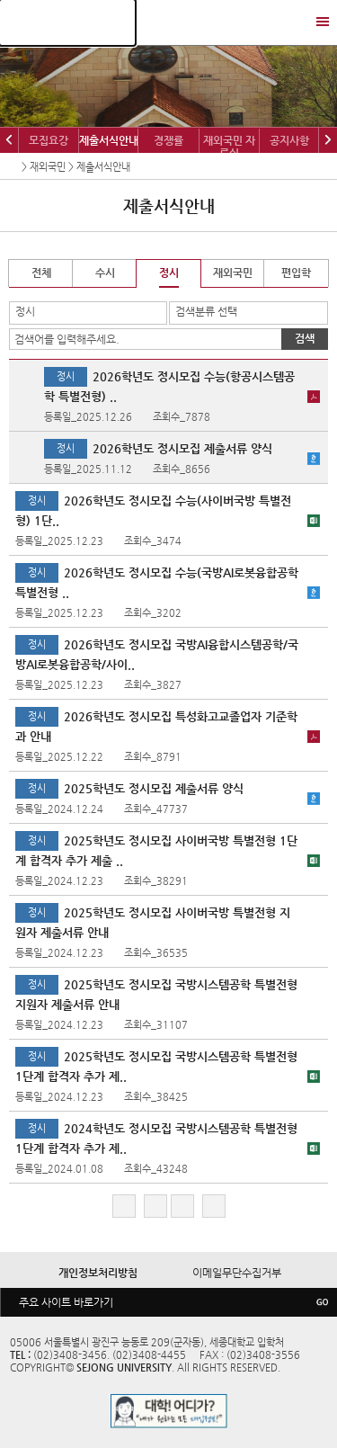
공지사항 (289, 140)
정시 (25, 311)
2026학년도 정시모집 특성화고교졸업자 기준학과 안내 (156, 726)
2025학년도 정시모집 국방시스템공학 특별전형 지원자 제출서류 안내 (156, 994)
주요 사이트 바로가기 (66, 1302)
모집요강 (48, 140)
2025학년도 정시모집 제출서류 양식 (154, 788)
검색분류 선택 (206, 311)
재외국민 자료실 (229, 146)
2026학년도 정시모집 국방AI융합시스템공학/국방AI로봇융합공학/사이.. (156, 654)
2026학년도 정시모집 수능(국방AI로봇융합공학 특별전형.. (156, 582)
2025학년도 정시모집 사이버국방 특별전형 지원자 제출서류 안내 (152, 922)
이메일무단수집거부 (236, 1272)
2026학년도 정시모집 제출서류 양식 (182, 448)
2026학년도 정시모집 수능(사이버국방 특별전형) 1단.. (153, 510)
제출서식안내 (108, 140)
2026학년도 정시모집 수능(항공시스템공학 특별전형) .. (169, 386)
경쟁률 (168, 140)
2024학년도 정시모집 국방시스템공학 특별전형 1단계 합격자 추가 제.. (156, 1138)
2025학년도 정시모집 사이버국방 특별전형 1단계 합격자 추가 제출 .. (156, 850)
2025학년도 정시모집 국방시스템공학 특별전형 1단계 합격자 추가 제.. (156, 1066)
